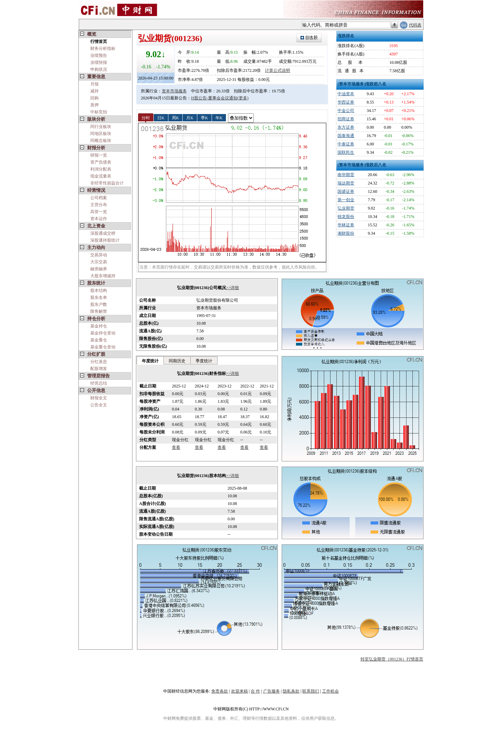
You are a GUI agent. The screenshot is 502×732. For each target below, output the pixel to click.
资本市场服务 (174, 91)
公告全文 (98, 404)
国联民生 (345, 152)
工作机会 (330, 691)
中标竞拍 (98, 112)
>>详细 (232, 287)
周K (175, 117)
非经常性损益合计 (107, 183)
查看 (176, 447)
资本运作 (98, 218)
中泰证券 (345, 144)
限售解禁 (98, 311)
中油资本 (345, 93)
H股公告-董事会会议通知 (214, 98)
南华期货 (345, 174)
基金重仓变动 (102, 347)
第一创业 (345, 199)
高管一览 (98, 211)
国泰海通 (345, 135)
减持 (94, 91)
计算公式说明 (277, 70)
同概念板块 (100, 140)
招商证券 (345, 118)
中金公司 (345, 110)
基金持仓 (98, 326)
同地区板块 (100, 133)
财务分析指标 (102, 48)
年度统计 (150, 361)
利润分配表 (100, 169)
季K (204, 117)
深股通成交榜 (102, 233)
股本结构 (98, 290)
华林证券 (345, 224)
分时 (146, 117)
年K (219, 117)
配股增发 (98, 368)
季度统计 (204, 361)
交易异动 (98, 254)
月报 (94, 84)
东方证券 (345, 127)
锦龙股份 (345, 216)
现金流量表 (100, 176)
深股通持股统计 (105, 240)
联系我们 (310, 691)
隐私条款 (291, 691)
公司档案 (98, 197)
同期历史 (177, 361)
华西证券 (345, 102)
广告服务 (271, 691)
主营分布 (98, 204)
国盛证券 (345, 191)
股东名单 (98, 297)
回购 (94, 98)
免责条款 (219, 691)
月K (189, 117)
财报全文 (98, 397)
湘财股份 (345, 233)
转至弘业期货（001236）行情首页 (391, 659)
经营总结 (98, 383)
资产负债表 (100, 162)
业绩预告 (98, 55)
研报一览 (98, 155)
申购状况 (98, 69)
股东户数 (98, 304)
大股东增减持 (102, 275)
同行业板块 (100, 126)
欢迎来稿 (239, 691)
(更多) (243, 98)
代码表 (415, 25)
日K (161, 117)
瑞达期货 (345, 183)
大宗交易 (98, 261)
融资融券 (98, 268)
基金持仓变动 (102, 333)
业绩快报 (98, 62)
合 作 (255, 691)
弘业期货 (345, 208)
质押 (94, 105)
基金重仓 (98, 340)
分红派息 (98, 361)
